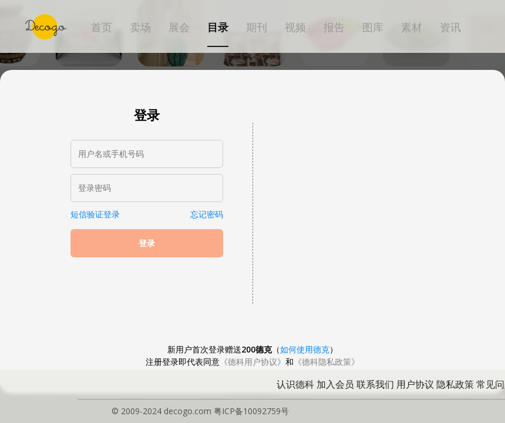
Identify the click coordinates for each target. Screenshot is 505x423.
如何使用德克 (304, 349)
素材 (411, 27)
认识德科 (295, 384)
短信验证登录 (95, 214)
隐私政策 (455, 384)
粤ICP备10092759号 (251, 411)
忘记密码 (206, 214)
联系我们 (375, 384)
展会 (179, 27)
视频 (295, 27)
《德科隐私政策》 (326, 361)
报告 (334, 27)
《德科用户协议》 (252, 361)
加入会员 (335, 384)
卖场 (140, 27)
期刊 (256, 27)
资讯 (450, 27)
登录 (147, 243)
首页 (101, 27)
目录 (217, 27)
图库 (372, 27)
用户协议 (415, 384)
